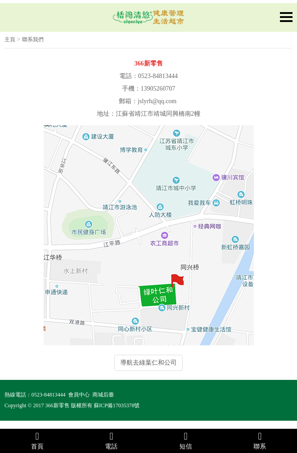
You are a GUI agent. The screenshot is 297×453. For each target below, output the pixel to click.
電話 (111, 440)
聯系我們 (33, 39)
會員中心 (79, 395)
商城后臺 (103, 395)
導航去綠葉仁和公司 (148, 362)
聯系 (260, 440)
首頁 (37, 440)
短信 (185, 440)
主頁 (9, 39)
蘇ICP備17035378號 (117, 405)
